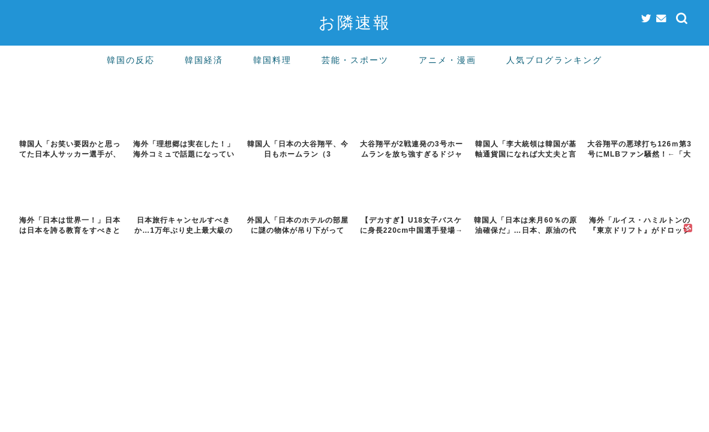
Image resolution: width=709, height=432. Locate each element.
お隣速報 (355, 22)
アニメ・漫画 (447, 60)
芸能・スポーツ (355, 60)
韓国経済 (204, 60)
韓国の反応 (131, 60)
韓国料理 (272, 60)
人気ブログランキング (554, 60)
